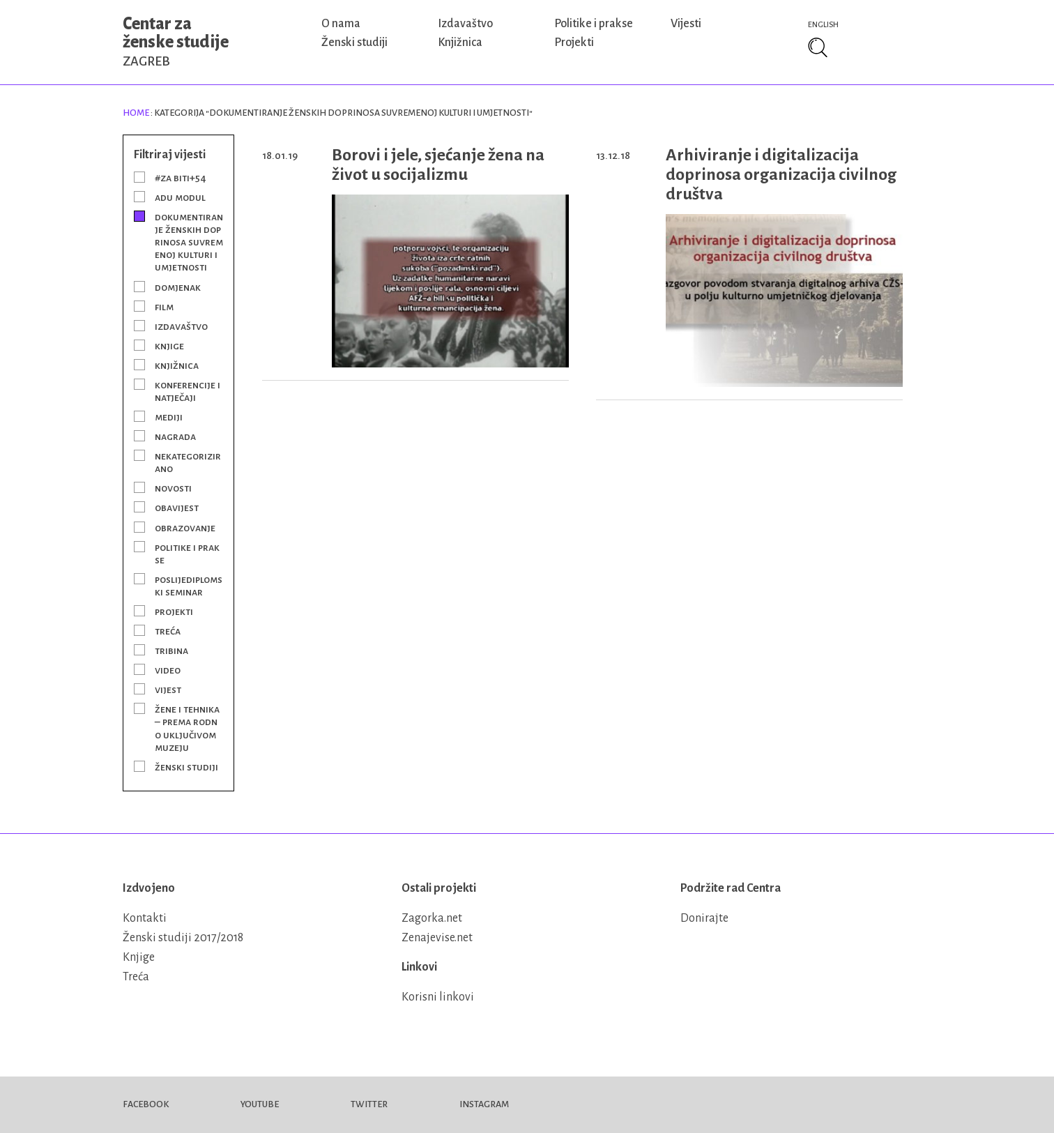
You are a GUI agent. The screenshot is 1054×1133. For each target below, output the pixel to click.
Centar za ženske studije (176, 41)
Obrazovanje (185, 527)
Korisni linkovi (438, 997)
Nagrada (175, 436)
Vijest (168, 689)
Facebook (146, 1104)
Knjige (169, 345)
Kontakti (145, 918)
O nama (340, 23)
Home (136, 113)
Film (164, 306)
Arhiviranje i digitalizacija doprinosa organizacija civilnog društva (781, 174)
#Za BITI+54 (180, 177)
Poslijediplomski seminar (188, 586)
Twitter (369, 1104)
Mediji (169, 417)
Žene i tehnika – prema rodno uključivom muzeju (187, 728)
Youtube (259, 1104)
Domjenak (178, 287)
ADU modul (180, 197)
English (823, 24)
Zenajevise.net (437, 938)
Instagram (484, 1104)
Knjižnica (460, 42)
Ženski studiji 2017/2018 (183, 938)
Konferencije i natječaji (187, 391)
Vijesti (686, 23)
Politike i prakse (593, 23)
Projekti (574, 42)
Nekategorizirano (188, 462)
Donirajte (704, 918)
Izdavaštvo (465, 23)
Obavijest (177, 507)
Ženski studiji (354, 42)
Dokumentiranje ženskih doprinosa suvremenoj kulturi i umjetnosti (189, 242)
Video (168, 670)
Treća (168, 631)
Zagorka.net (432, 918)
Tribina (171, 650)
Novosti (173, 488)
